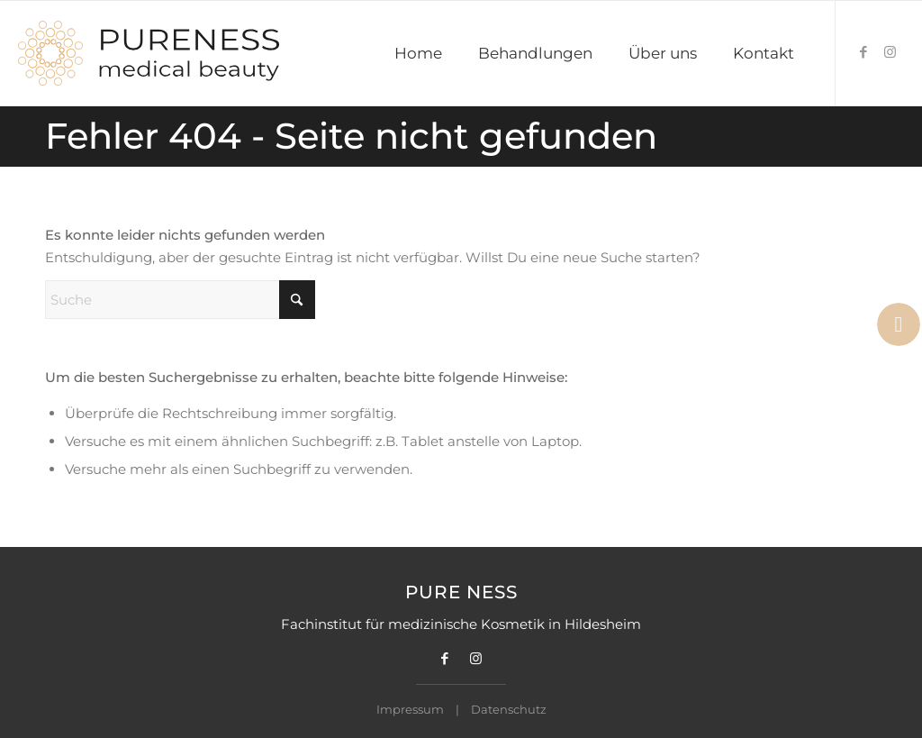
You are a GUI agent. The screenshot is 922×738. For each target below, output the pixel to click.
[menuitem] (418, 53)
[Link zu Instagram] (890, 52)
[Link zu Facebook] (863, 52)
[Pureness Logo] (149, 53)
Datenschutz (509, 709)
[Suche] (180, 299)
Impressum (410, 709)
